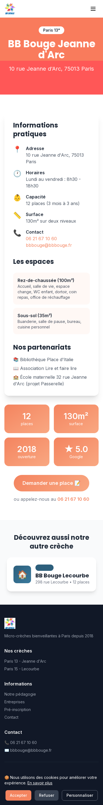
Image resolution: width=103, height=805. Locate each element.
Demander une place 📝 (51, 483)
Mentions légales (12, 786)
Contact (11, 717)
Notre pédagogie (20, 694)
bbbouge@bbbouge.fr (49, 245)
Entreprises (14, 701)
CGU (66, 783)
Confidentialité (44, 783)
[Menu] (93, 8)
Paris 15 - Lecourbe (21, 668)
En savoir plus (39, 801)
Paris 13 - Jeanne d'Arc (25, 661)
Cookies (82, 783)
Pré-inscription (17, 709)
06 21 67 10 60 (41, 238)
